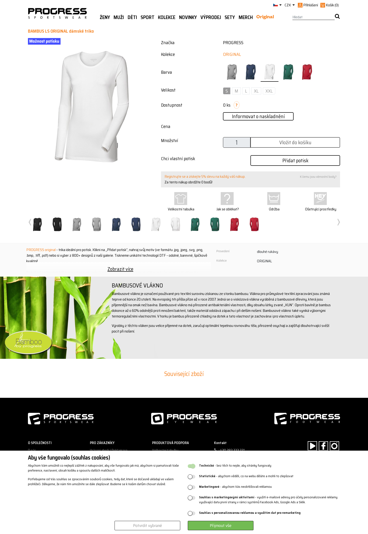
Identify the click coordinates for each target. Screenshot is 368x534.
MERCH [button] (246, 17)
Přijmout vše (220, 525)
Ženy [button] (105, 17)
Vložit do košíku (295, 142)
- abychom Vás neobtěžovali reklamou (235, 486)
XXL (269, 90)
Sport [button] (147, 17)
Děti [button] (132, 17)
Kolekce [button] (166, 17)
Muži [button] (119, 17)
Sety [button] (230, 17)
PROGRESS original (41, 250)
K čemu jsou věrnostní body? (318, 176)
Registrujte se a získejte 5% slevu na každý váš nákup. (205, 176)
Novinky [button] (188, 17)
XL (256, 90)
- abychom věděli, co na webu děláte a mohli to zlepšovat (246, 476)
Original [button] (265, 17)
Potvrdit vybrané (147, 525)
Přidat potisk (295, 160)
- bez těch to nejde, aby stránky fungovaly (235, 465)
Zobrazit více (120, 269)
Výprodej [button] (210, 17)
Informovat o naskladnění (258, 116)
